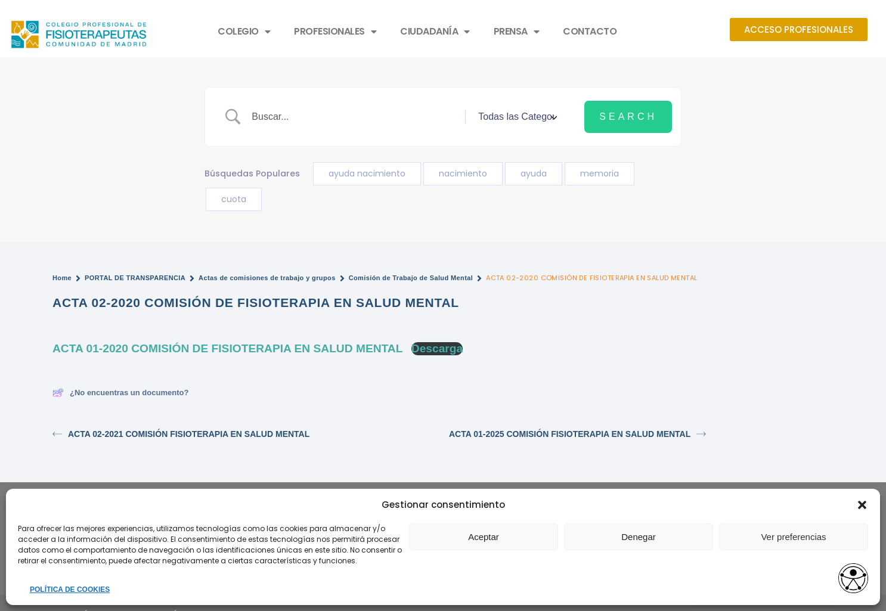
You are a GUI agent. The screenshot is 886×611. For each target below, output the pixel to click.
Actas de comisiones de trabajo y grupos (267, 277)
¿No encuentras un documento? (120, 392)
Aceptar (483, 537)
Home (62, 277)
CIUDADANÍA (435, 31)
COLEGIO (244, 31)
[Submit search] (628, 117)
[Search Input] (354, 116)
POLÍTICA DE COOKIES (70, 589)
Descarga (437, 348)
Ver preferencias (793, 537)
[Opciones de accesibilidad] (853, 579)
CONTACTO (590, 31)
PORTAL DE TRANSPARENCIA (135, 277)
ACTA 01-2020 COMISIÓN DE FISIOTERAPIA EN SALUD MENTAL (227, 348)
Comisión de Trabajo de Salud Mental (411, 277)
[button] (862, 505)
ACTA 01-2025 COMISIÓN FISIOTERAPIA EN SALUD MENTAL (577, 434)
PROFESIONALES (335, 31)
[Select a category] (515, 116)
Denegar (638, 537)
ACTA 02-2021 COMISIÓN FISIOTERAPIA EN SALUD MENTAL (180, 434)
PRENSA (517, 31)
